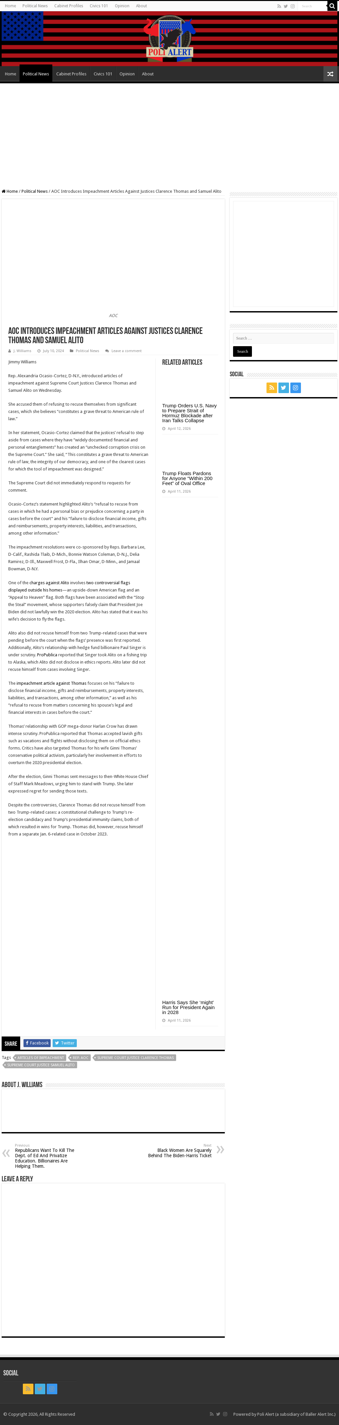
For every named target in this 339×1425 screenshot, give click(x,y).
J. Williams (22, 351)
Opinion (122, 6)
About (141, 6)
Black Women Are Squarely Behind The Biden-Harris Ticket (178, 1150)
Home (10, 6)
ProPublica (47, 654)
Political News (35, 6)
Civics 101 (99, 6)
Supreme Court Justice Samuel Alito (41, 1065)
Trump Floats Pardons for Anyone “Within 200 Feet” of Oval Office (187, 478)
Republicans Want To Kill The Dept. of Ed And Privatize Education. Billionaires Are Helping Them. (49, 1156)
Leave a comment (127, 351)
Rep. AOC (80, 1058)
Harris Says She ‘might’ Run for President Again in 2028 (188, 1007)
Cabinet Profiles (68, 6)
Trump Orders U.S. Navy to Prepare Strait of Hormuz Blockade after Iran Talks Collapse (189, 413)
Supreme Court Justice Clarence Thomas (135, 1058)
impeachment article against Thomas (51, 683)
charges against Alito (49, 582)
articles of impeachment (41, 1058)
